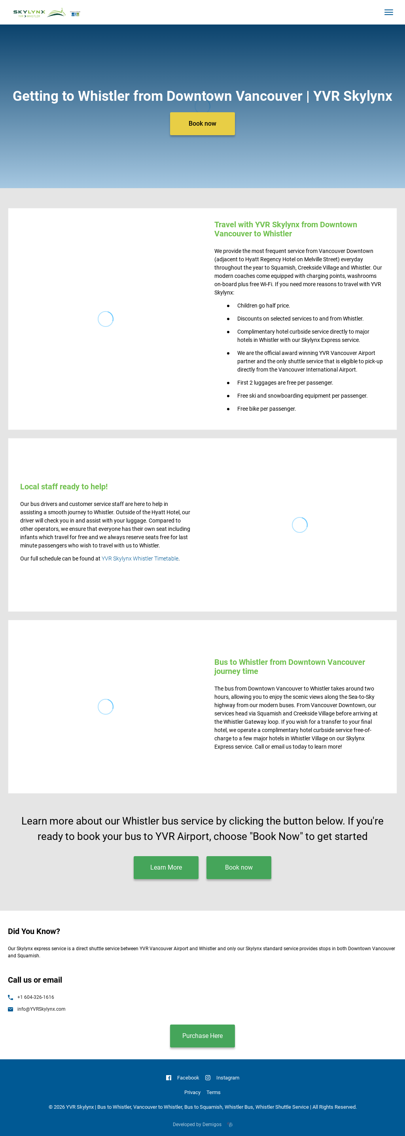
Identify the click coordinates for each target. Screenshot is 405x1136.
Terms (213, 1092)
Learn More (166, 867)
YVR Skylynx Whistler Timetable (140, 558)
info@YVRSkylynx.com (37, 1009)
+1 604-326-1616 (31, 997)
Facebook (182, 1078)
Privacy (192, 1092)
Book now (202, 123)
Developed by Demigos (203, 1124)
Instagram (222, 1078)
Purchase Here (202, 1036)
